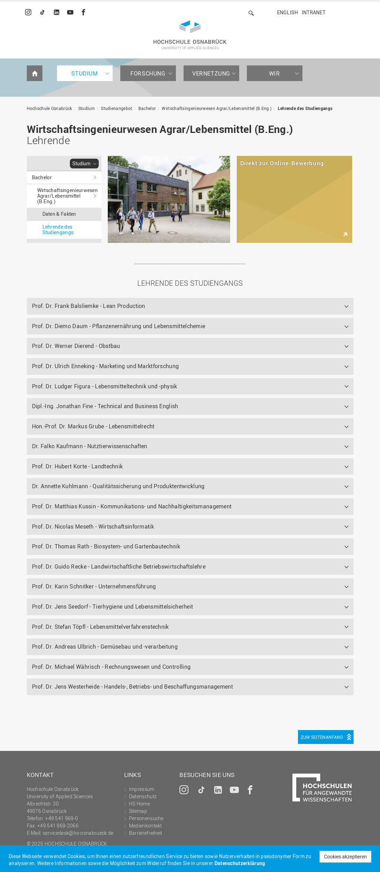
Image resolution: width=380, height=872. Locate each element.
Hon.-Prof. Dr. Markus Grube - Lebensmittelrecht (93, 426)
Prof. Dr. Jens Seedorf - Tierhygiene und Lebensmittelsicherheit (112, 606)
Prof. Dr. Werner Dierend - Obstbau (76, 346)
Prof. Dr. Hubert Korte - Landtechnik (77, 466)
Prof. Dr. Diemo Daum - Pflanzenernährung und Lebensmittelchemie (118, 326)
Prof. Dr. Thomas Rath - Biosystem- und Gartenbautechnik (106, 546)
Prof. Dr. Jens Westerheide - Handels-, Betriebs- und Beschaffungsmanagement (132, 686)
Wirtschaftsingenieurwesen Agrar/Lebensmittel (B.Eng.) (217, 108)
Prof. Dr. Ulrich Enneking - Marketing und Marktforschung (105, 366)
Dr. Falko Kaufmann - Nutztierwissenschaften (89, 446)
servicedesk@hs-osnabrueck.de (78, 833)
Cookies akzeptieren (345, 856)
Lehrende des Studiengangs (305, 108)
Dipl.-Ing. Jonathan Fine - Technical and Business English (105, 406)
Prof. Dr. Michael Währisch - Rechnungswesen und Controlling (111, 667)
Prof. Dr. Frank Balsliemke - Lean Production (88, 306)
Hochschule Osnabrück (49, 108)
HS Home (139, 803)
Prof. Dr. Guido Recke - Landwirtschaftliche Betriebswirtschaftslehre (118, 566)
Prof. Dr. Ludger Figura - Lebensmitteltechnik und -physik (104, 386)
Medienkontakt (145, 825)
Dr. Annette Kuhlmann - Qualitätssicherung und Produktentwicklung (118, 486)
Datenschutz (143, 796)
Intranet (313, 12)
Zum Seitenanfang (322, 737)
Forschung (147, 73)
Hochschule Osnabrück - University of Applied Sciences (190, 35)
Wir (274, 73)
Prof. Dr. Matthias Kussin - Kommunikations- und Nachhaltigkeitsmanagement (132, 506)
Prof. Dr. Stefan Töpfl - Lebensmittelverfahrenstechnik (100, 627)
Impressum (141, 789)
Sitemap (138, 811)
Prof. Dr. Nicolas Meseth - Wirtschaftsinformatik (93, 526)
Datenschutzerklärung (240, 863)
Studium (84, 73)
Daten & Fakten (59, 214)
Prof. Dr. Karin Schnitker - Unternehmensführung (94, 586)
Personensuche (146, 818)
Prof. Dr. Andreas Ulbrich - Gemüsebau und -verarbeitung (105, 646)
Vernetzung (211, 73)
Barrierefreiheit (145, 833)
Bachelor (147, 108)
